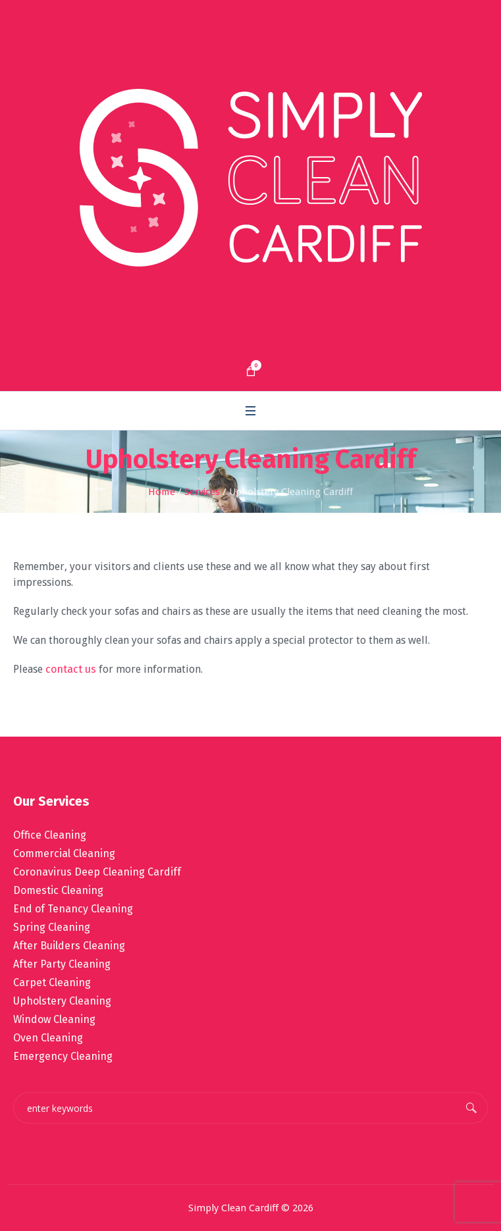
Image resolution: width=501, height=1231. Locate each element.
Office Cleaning (49, 835)
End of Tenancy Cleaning (73, 909)
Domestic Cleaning (58, 890)
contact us (70, 669)
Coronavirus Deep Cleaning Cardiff (97, 872)
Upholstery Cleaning (62, 1001)
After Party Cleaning (62, 964)
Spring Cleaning (51, 927)
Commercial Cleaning (64, 853)
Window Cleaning (54, 1019)
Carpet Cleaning (52, 982)
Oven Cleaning (48, 1038)
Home (161, 492)
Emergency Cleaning (63, 1056)
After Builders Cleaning (69, 945)
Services (202, 492)
